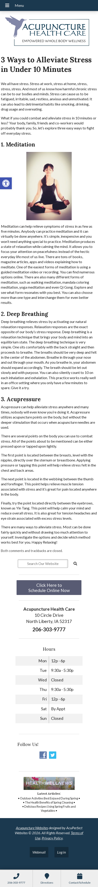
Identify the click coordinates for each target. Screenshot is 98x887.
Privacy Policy (52, 838)
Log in (61, 852)
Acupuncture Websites (32, 828)
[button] (6, 183)
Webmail (39, 852)
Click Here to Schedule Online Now (49, 587)
